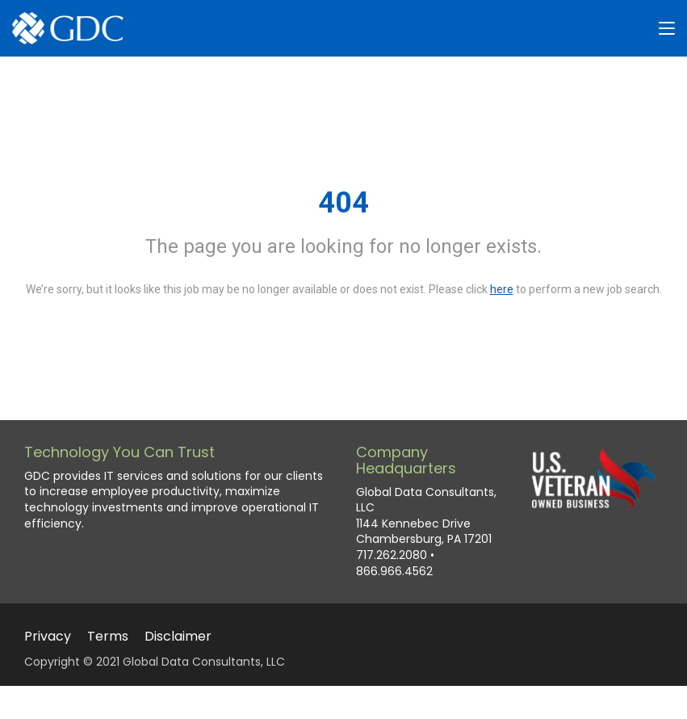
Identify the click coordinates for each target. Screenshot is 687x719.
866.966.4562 (394, 571)
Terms (107, 636)
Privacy (47, 636)
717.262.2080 (391, 555)
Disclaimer (178, 636)
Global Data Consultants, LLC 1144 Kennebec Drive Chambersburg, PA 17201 (426, 516)
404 (343, 203)
